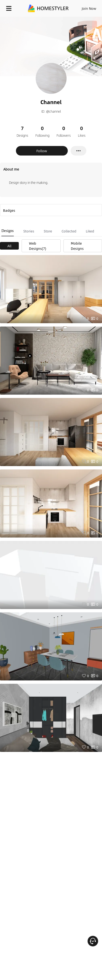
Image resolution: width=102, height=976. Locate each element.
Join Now (89, 8)
